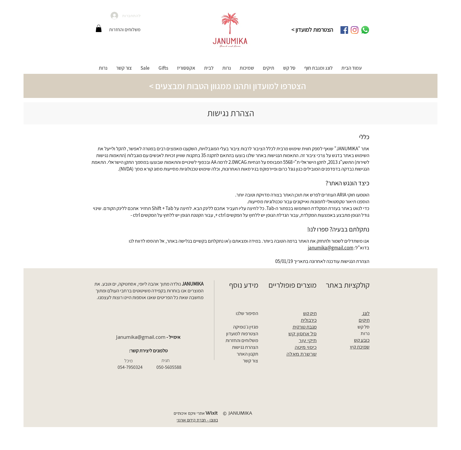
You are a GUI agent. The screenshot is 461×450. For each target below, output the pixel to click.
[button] (99, 28)
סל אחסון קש (302, 333)
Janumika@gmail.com (141, 337)
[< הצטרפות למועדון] (312, 30)
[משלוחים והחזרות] (124, 29)
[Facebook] (344, 30)
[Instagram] (354, 30)
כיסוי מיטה (306, 347)
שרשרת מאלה (301, 353)
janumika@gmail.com (330, 247)
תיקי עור (308, 340)
